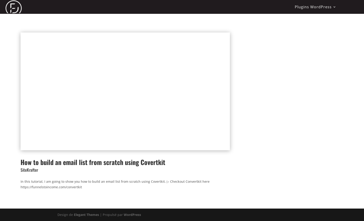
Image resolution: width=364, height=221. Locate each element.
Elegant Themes (86, 214)
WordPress (132, 214)
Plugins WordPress (313, 6)
